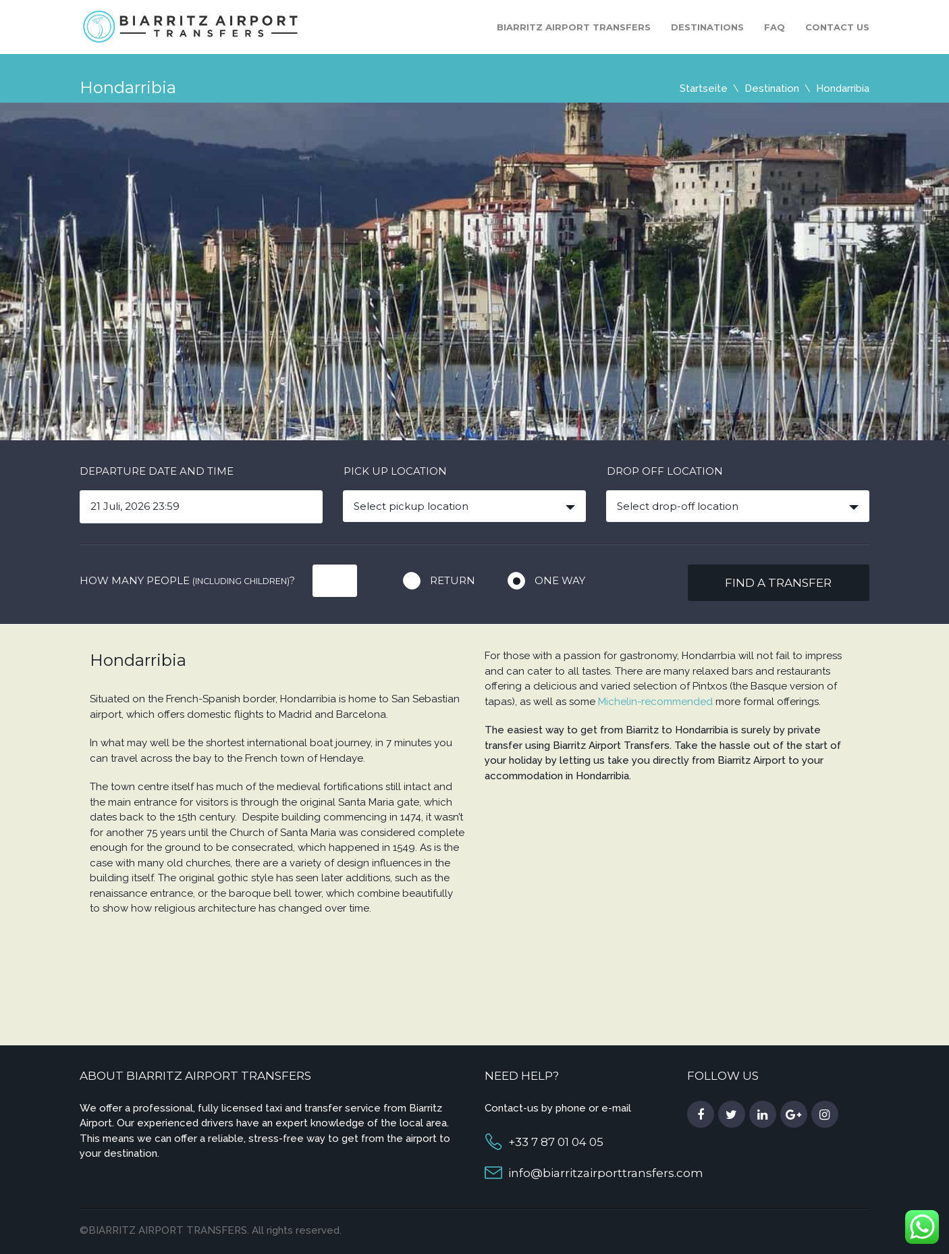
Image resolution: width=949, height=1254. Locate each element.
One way (560, 580)
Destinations (707, 27)
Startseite (704, 88)
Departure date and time (157, 471)
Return (452, 580)
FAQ (774, 27)
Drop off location (665, 471)
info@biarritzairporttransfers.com (605, 1173)
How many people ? (187, 580)
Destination (771, 88)
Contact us (837, 27)
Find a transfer (778, 583)
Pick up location (395, 471)
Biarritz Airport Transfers (574, 27)
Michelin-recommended (655, 702)
